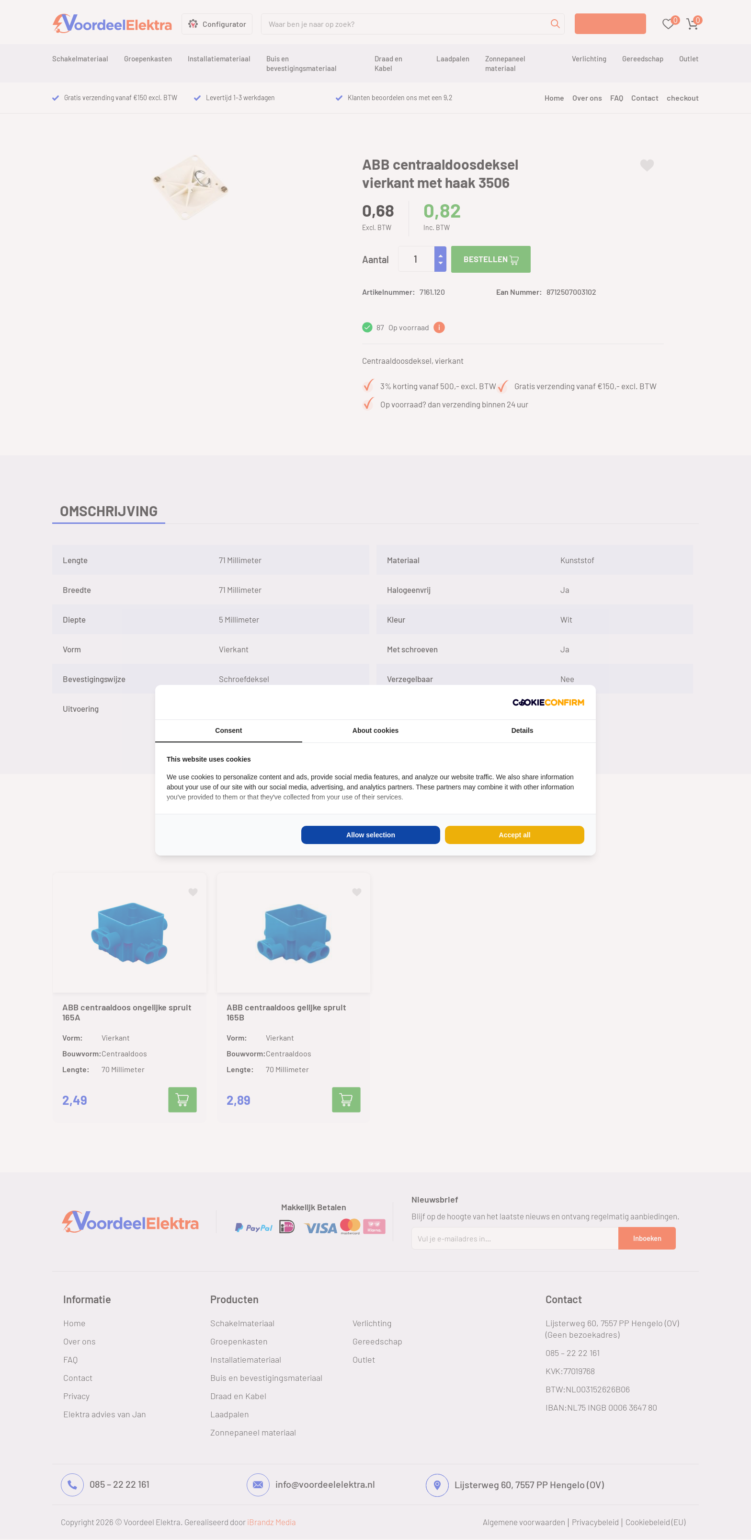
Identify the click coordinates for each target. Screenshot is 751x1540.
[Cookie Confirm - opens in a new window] (548, 702)
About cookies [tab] (375, 730)
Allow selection (370, 835)
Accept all (515, 835)
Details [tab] (523, 730)
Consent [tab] (228, 730)
